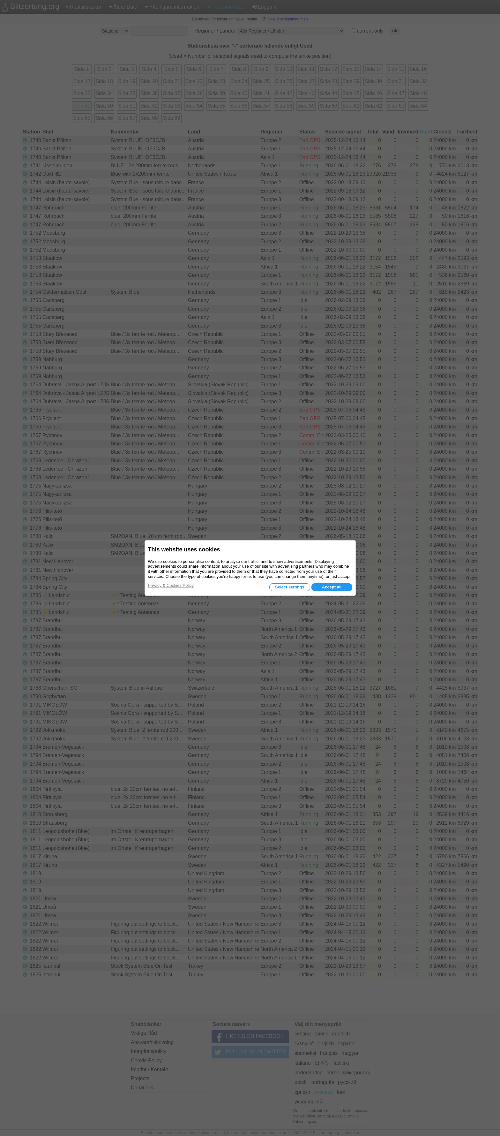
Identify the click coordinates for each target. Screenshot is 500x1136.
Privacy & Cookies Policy (171, 585)
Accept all (331, 587)
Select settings (289, 587)
